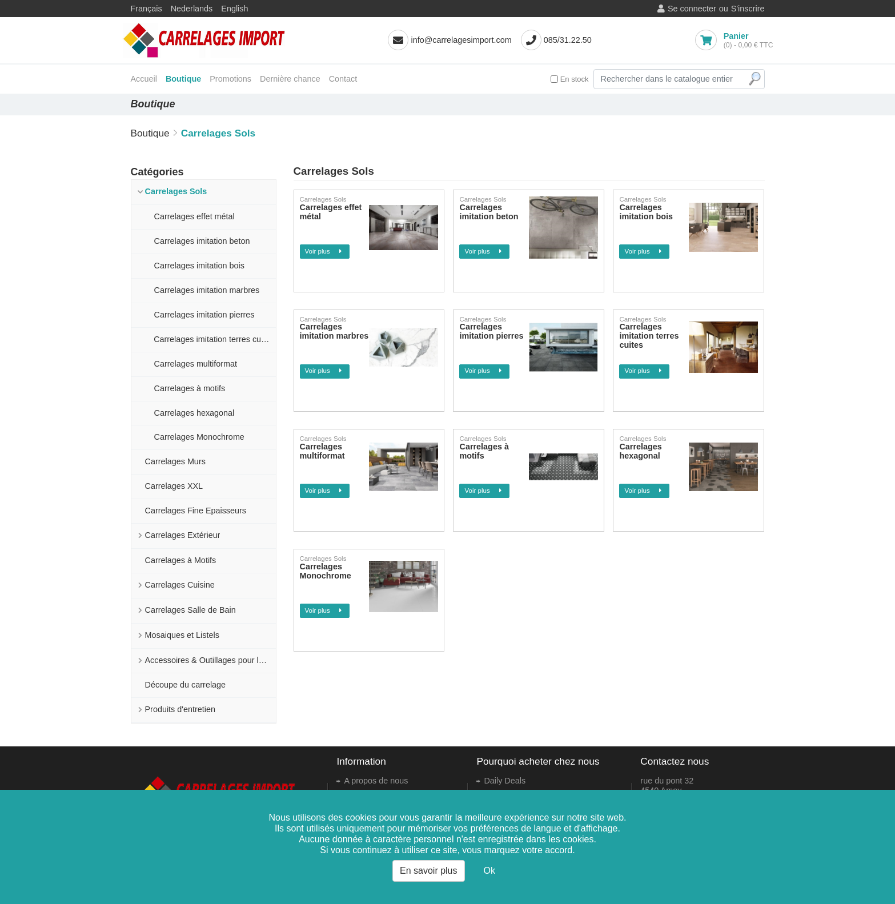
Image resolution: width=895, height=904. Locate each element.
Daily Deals (504, 780)
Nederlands (192, 9)
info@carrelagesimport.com (461, 40)
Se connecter (692, 9)
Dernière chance (290, 78)
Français (146, 9)
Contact (343, 78)
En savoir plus (428, 870)
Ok (489, 870)
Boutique (183, 78)
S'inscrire (748, 9)
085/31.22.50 (568, 40)
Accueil (144, 78)
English (234, 9)
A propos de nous (376, 780)
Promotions (230, 78)
